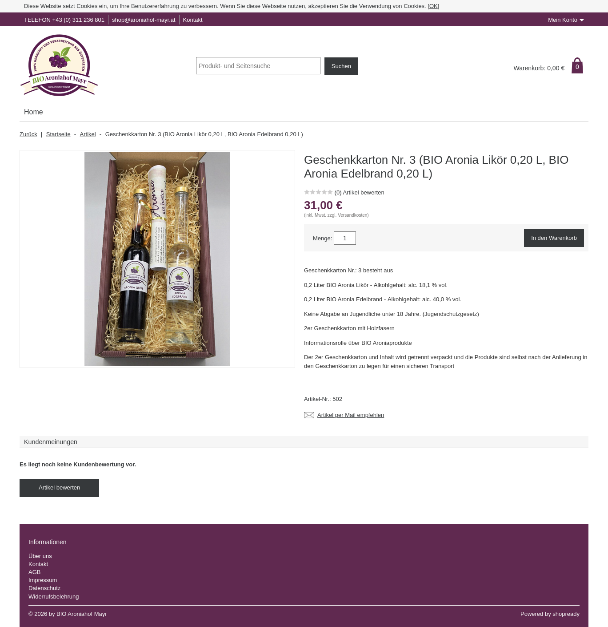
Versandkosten (352, 215)
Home (33, 112)
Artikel (88, 134)
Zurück (28, 134)
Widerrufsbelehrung (53, 596)
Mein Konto (562, 19)
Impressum (42, 580)
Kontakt (193, 19)
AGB (34, 572)
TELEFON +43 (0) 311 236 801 (64, 19)
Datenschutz (44, 588)
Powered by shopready (550, 614)
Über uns (40, 556)
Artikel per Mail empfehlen (350, 415)
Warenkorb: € (538, 68)
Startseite (58, 134)
